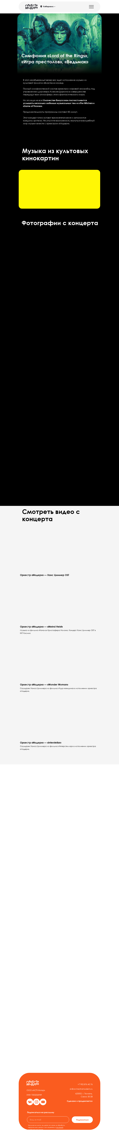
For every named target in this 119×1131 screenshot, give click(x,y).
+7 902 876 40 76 (85, 1084)
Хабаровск (48, 6)
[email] (48, 1119)
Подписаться (82, 1120)
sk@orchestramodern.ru (81, 1089)
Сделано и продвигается (79, 1101)
